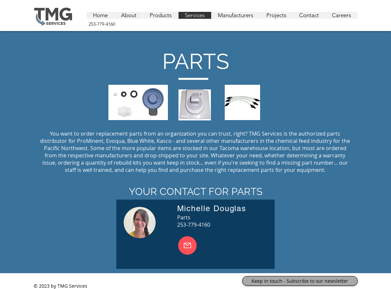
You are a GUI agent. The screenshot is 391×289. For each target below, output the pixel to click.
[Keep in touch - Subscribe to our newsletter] (300, 281)
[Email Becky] (187, 245)
